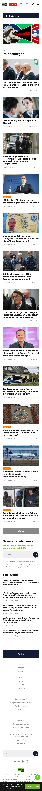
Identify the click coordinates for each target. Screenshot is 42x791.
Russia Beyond (21, 688)
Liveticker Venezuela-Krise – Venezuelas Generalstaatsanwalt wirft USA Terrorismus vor (21, 620)
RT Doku (21, 709)
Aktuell (21, 664)
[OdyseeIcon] (27, 761)
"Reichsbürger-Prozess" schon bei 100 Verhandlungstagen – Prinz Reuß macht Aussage (21, 84)
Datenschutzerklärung (21, 724)
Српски (27, 776)
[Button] (35, 555)
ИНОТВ (21, 678)
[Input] (21, 554)
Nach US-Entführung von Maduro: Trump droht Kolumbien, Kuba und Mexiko (21, 631)
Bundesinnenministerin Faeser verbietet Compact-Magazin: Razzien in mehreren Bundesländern (21, 391)
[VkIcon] (19, 761)
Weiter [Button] (21, 531)
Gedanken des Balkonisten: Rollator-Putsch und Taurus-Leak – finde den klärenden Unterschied (21, 515)
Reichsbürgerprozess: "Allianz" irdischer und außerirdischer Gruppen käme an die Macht (18, 276)
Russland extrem (21, 706)
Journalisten (21, 743)
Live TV (13, 4)
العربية (25, 774)
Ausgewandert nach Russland (21, 703)
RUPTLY (21, 685)
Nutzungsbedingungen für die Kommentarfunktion (21, 735)
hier (18, 786)
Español (34, 774)
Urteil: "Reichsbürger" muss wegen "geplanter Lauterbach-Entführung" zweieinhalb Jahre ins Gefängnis (20, 315)
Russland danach (21, 699)
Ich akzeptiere (20, 561)
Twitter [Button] (21, 654)
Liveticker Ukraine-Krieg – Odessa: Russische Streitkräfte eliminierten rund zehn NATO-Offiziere (21, 582)
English (7, 774)
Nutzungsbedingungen (21, 727)
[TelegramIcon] (15, 761)
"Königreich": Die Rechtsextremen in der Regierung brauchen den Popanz (21, 201)
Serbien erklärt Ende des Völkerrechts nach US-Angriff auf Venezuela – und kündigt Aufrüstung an (20, 607)
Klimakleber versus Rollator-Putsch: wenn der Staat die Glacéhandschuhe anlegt (20, 474)
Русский (17, 774)
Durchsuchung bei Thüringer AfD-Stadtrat (19, 121)
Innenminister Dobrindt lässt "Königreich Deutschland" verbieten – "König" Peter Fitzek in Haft (21, 238)
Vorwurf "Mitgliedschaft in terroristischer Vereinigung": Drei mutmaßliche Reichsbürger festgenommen (19, 160)
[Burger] (38, 4)
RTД (21, 681)
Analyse (21, 668)
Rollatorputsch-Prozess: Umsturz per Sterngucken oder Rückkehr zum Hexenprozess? (21, 432)
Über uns (21, 731)
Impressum (21, 720)
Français (18, 776)
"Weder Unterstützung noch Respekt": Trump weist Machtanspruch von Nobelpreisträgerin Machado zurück (20, 595)
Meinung (21, 671)
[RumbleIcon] (23, 761)
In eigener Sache (21, 740)
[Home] (4, 4)
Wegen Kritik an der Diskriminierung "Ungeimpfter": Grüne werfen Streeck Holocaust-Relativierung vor (21, 353)
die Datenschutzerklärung (26, 561)
